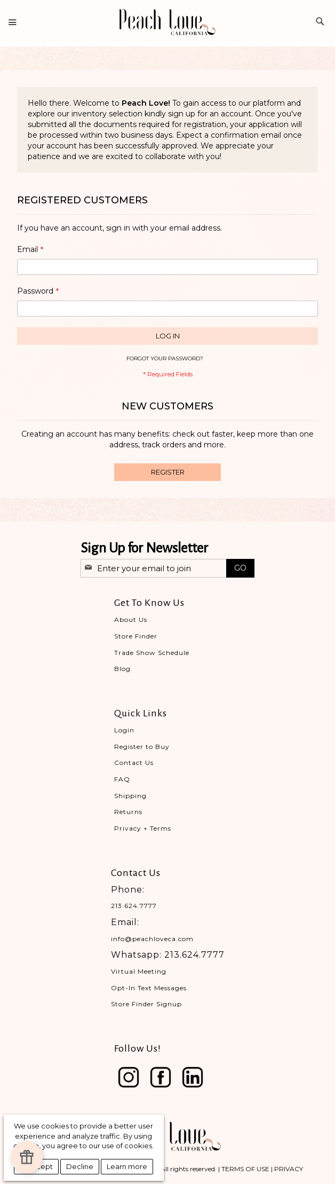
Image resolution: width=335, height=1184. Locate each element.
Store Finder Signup (146, 1004)
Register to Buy (142, 747)
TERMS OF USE (245, 1169)
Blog (122, 669)
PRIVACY (288, 1169)
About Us (130, 619)
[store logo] (167, 22)
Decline (79, 1166)
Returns (128, 812)
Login (124, 730)
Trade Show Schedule (151, 653)
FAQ (122, 779)
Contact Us (134, 763)
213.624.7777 (134, 906)
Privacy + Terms (142, 828)
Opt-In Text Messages (149, 988)
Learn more (127, 1166)
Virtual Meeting (138, 971)
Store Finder (135, 636)
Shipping (130, 796)
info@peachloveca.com (152, 939)
